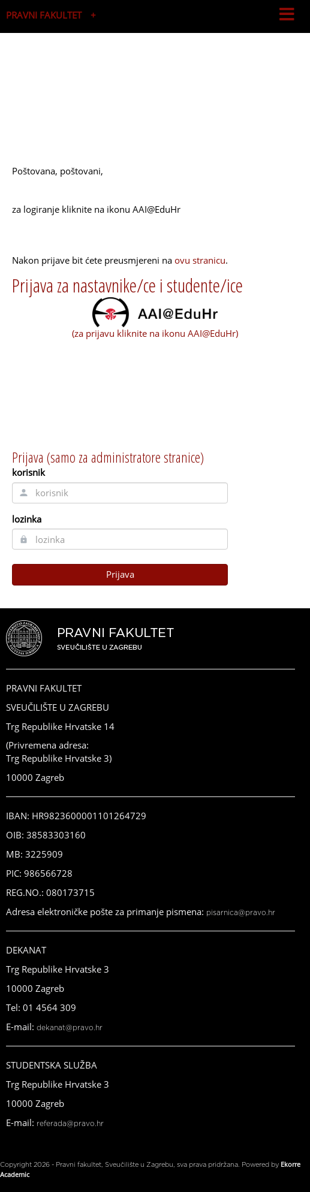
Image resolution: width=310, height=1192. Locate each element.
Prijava (120, 574)
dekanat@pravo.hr (70, 1027)
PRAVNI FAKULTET (44, 15)
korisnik (28, 472)
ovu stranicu (199, 260)
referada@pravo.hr (70, 1123)
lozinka (26, 519)
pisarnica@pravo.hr (240, 912)
